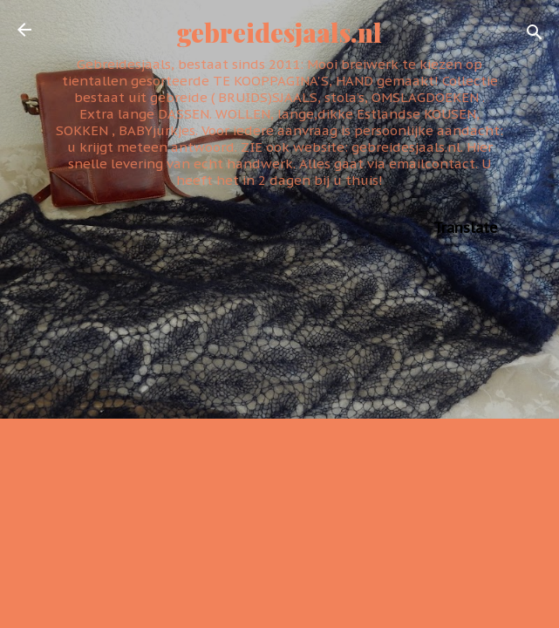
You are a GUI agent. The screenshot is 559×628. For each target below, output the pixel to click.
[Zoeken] (534, 35)
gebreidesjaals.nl (279, 32)
